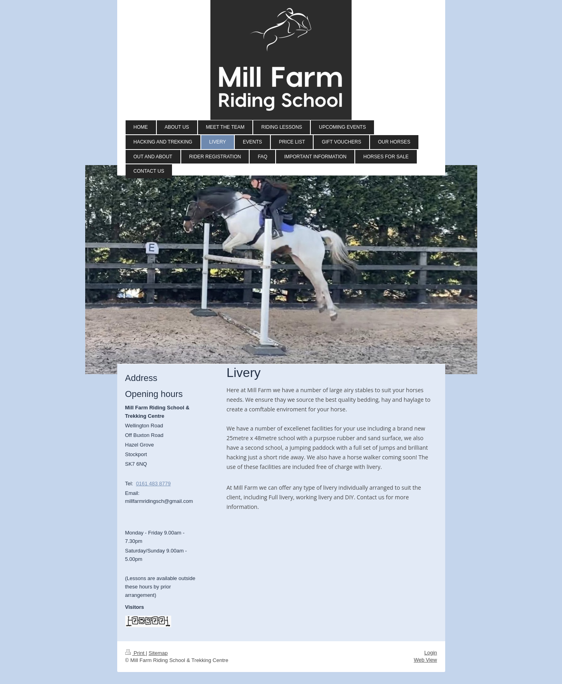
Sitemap (158, 653)
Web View (425, 660)
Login (430, 653)
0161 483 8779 (153, 484)
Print (135, 653)
